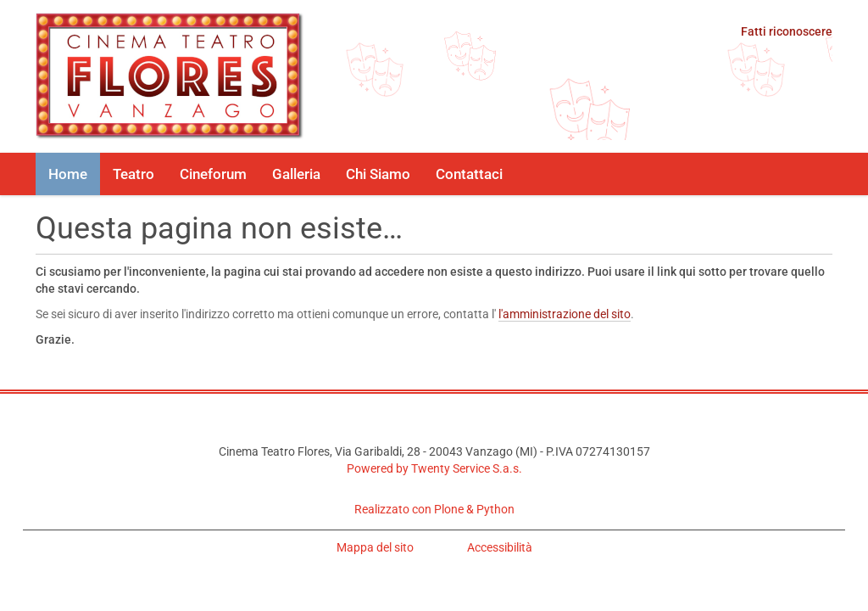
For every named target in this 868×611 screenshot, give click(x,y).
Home (67, 173)
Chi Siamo (378, 173)
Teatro (133, 173)
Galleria (296, 173)
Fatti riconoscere (786, 31)
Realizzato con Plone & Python (434, 509)
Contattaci (469, 173)
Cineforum (213, 173)
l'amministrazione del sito (564, 314)
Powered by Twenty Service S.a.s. (434, 468)
